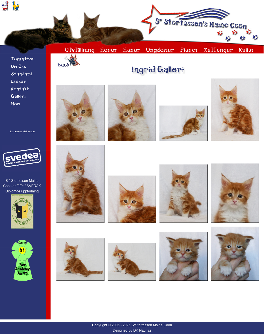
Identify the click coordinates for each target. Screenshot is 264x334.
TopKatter (23, 59)
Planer (189, 50)
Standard (22, 74)
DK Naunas (142, 330)
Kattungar (218, 50)
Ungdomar (160, 50)
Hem (15, 104)
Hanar (132, 50)
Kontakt (20, 89)
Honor (109, 50)
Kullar (247, 50)
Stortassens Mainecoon (22, 131)
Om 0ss (18, 67)
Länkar (18, 81)
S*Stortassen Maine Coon (151, 325)
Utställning (80, 50)
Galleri (18, 96)
